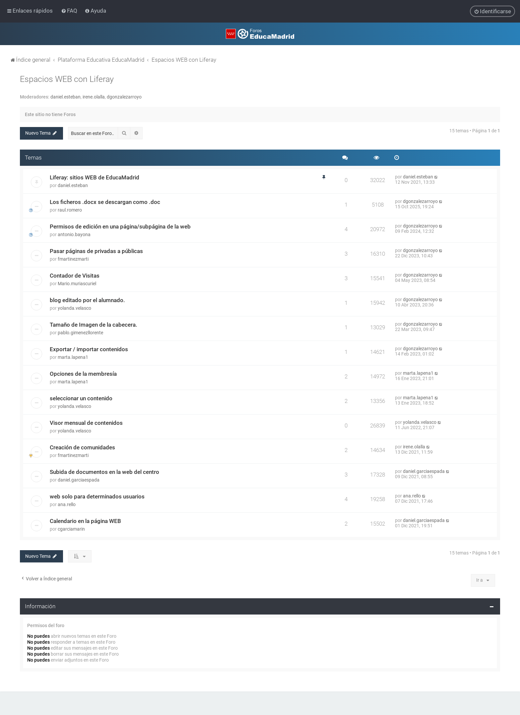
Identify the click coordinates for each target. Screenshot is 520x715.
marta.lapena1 (73, 356)
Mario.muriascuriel (77, 283)
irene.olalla (94, 96)
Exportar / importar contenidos (89, 349)
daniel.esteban (65, 96)
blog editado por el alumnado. (87, 299)
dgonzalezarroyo (124, 96)
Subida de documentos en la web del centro (104, 471)
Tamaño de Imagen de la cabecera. (93, 324)
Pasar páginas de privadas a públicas (96, 250)
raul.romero (70, 209)
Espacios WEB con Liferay (67, 79)
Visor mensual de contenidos (86, 422)
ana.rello (67, 504)
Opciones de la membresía (83, 373)
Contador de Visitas (74, 275)
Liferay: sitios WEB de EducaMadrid (94, 177)
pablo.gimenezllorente (80, 332)
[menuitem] (69, 11)
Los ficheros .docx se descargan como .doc (105, 201)
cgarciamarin (71, 528)
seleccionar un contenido (81, 398)
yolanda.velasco (74, 307)
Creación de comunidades (82, 447)
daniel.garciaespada (78, 479)
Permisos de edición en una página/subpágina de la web (120, 226)
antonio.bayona (74, 234)
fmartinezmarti (73, 258)
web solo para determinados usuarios (97, 496)
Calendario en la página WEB (85, 520)
